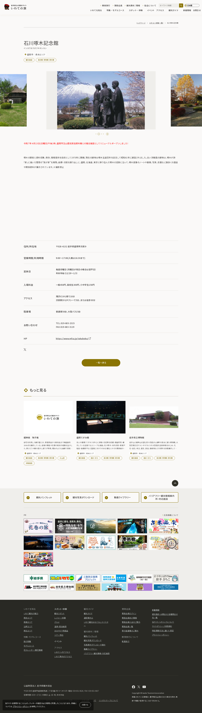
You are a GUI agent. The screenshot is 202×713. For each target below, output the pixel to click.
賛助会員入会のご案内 (131, 622)
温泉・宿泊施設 (60, 626)
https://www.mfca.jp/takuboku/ (73, 338)
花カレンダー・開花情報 (33, 650)
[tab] (97, 134)
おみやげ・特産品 (61, 630)
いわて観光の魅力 (31, 613)
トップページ (141, 23)
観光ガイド (175, 10)
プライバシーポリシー (21, 706)
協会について (150, 5)
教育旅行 (106, 5)
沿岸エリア (28, 626)
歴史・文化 (94, 458)
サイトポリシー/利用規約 (162, 626)
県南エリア (28, 622)
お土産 (62, 458)
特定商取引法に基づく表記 (163, 630)
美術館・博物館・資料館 (46, 60)
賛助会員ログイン (129, 613)
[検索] (181, 5)
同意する (85, 705)
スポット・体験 (137, 10)
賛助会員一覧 (127, 626)
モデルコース (29, 645)
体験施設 (29, 463)
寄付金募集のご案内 (130, 630)
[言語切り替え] (191, 5)
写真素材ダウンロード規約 (94, 644)
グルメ (56, 622)
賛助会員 (118, 5)
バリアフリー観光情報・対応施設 (97, 653)
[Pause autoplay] (107, 134)
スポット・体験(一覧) (156, 23)
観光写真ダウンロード (93, 640)
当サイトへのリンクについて (163, 622)
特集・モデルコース (117, 10)
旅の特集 (27, 641)
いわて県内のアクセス (63, 656)
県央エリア (28, 618)
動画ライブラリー (90, 649)
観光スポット (59, 613)
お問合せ (197, 10)
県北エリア (28, 630)
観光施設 (29, 60)
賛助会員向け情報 (129, 618)
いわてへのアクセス (62, 652)
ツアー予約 (58, 635)
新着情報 (187, 10)
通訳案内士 (88, 618)
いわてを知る (97, 10)
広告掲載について (171, 515)
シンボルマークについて (108, 700)
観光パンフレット (90, 636)
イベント (150, 10)
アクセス (161, 10)
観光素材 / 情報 (133, 5)
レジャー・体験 (60, 618)
